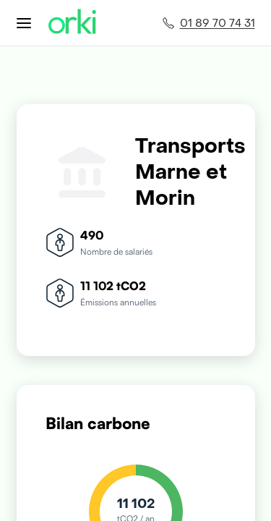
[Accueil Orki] (72, 23)
